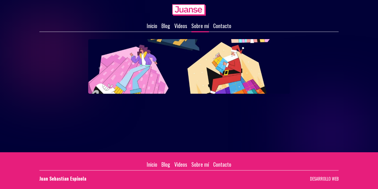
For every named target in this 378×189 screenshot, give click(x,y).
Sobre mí (200, 26)
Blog (165, 26)
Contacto (222, 26)
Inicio (152, 26)
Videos (180, 26)
